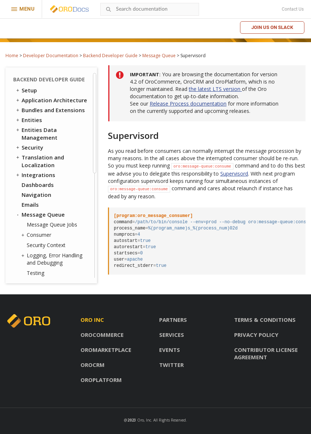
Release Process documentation (188, 103)
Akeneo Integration (48, 251)
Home (11, 55)
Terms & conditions (265, 319)
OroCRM (92, 364)
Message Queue (159, 55)
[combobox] (150, 9)
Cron (28, 162)
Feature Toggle (42, 192)
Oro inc (92, 319)
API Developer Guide (45, 271)
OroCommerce (102, 334)
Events (169, 349)
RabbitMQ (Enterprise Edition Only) (50, 74)
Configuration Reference (51, 221)
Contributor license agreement (266, 353)
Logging (33, 202)
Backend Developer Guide (110, 55)
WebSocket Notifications (52, 172)
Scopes (31, 182)
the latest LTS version (215, 88)
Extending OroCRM (43, 231)
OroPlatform (101, 379)
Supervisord (41, 88)
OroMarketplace (105, 349)
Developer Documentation (50, 55)
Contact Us (293, 9)
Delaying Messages (50, 151)
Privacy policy (256, 334)
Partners (173, 319)
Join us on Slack (272, 27)
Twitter (171, 364)
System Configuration (51, 212)
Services (171, 334)
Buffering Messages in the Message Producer (58, 137)
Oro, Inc (144, 420)
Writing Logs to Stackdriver (45, 102)
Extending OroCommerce (52, 241)
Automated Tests (42, 261)
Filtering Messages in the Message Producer (56, 120)
